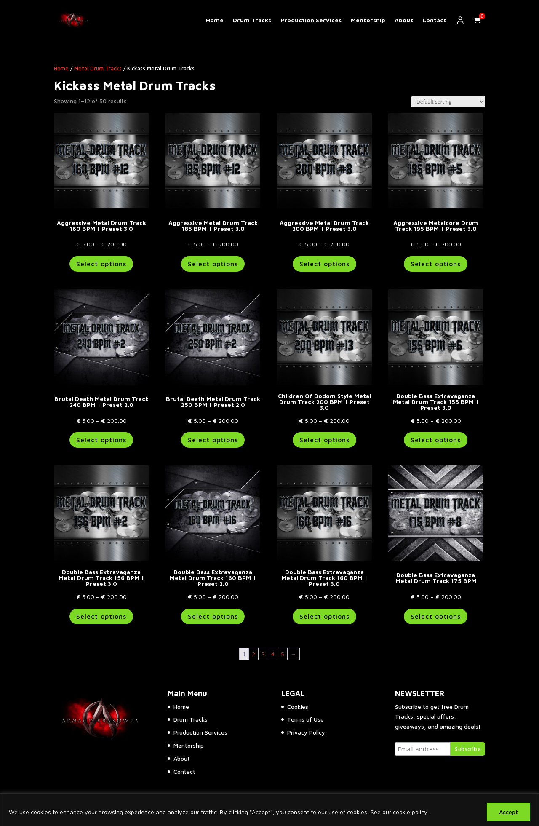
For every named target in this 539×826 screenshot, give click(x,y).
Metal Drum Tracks (98, 68)
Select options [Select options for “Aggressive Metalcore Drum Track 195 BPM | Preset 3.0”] (436, 263)
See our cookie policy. (400, 811)
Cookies (297, 706)
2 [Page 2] (253, 654)
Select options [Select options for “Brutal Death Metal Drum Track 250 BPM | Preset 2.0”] (213, 440)
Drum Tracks (252, 20)
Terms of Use (305, 719)
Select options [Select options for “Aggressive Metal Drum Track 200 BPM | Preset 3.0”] (324, 263)
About (404, 20)
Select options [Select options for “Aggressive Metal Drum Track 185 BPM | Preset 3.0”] (213, 263)
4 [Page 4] (273, 654)
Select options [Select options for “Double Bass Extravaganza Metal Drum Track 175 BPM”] (436, 616)
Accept (508, 811)
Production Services (311, 20)
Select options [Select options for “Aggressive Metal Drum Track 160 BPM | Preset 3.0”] (101, 263)
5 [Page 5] (282, 654)
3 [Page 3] (263, 654)
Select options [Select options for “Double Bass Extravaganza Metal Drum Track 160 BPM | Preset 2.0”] (213, 616)
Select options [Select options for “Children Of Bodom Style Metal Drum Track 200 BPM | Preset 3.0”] (324, 440)
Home (215, 20)
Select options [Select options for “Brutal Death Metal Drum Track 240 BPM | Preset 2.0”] (101, 440)
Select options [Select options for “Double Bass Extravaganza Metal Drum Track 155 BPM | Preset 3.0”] (436, 440)
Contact (434, 20)
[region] (269, 809)
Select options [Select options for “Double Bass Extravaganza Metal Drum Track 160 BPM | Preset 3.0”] (324, 616)
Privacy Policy (306, 732)
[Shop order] (448, 101)
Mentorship (368, 20)
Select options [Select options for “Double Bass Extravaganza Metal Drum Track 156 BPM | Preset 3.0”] (101, 616)
